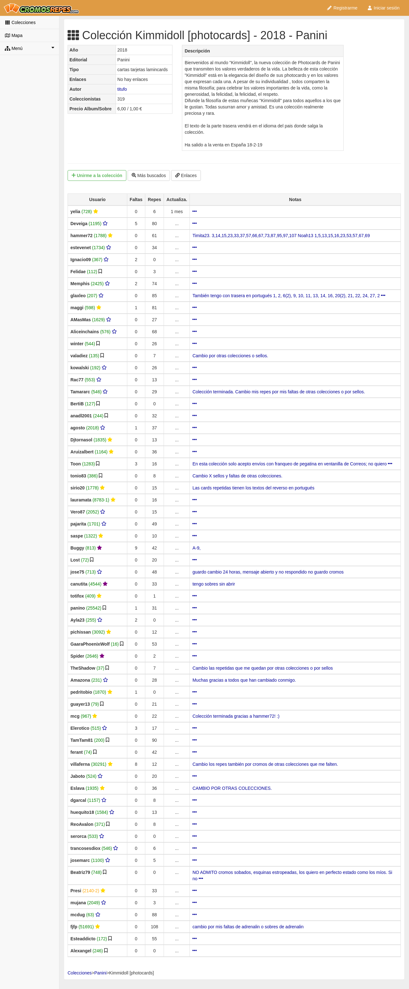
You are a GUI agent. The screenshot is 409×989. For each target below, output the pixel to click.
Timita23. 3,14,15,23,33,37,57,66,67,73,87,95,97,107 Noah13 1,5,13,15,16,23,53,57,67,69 (281, 235)
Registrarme (342, 7)
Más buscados (149, 175)
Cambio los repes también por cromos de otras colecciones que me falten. (265, 764)
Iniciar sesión (383, 7)
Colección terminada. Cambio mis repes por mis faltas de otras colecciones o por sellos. (278, 391)
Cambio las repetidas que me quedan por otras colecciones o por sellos (262, 668)
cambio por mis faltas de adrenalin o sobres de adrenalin (248, 926)
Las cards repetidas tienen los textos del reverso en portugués (253, 487)
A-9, (196, 547)
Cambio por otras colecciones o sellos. (230, 355)
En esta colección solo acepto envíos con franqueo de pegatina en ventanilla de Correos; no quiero (292, 463)
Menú (29, 48)
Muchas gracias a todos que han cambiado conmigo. (244, 680)
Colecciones (20, 22)
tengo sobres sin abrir (213, 584)
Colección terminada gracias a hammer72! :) (235, 716)
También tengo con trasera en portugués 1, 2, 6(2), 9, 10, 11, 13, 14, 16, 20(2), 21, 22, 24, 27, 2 (288, 295)
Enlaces (186, 175)
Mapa (13, 35)
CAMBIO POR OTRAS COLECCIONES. (232, 788)
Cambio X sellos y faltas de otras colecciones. (237, 475)
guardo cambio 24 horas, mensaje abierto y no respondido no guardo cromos (268, 571)
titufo (122, 89)
